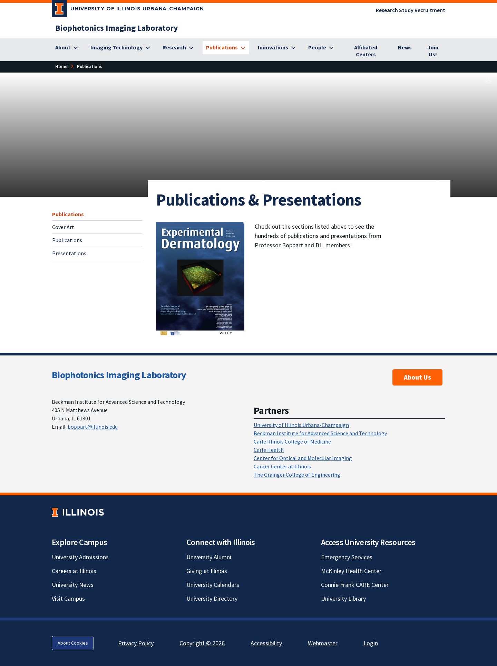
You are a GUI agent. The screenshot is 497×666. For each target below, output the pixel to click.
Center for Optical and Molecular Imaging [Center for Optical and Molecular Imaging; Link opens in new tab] (303, 458)
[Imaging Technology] (120, 47)
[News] (404, 47)
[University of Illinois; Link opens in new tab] (78, 512)
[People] (321, 47)
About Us (417, 377)
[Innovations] (276, 47)
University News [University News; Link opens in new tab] (73, 585)
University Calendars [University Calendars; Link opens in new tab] (212, 585)
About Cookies (73, 643)
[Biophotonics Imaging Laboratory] (116, 27)
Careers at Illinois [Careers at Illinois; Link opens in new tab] (74, 571)
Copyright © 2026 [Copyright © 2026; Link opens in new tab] (202, 643)
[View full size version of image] (488, 80)
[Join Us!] (433, 51)
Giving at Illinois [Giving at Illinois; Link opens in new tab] (206, 571)
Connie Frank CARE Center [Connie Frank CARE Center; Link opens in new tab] (355, 585)
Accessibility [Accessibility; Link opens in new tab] (266, 643)
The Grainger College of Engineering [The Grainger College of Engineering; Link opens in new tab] (297, 474)
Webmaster (323, 643)
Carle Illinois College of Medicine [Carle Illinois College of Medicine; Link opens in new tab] (292, 441)
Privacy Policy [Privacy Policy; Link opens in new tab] (136, 643)
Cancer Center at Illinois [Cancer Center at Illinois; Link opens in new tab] (282, 466)
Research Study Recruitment (410, 10)
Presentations (69, 253)
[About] (66, 47)
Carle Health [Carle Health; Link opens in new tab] (269, 449)
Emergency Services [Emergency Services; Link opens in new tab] (346, 557)
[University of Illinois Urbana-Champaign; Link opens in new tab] (128, 10)
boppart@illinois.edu (93, 426)
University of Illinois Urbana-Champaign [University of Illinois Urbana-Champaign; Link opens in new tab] (301, 424)
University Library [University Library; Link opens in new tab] (343, 598)
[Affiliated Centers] (366, 51)
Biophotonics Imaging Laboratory (119, 375)
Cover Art (63, 226)
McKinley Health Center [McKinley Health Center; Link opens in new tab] (351, 571)
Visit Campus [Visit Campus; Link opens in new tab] (68, 598)
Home (61, 66)
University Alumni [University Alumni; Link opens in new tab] (208, 557)
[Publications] (226, 47)
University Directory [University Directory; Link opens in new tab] (211, 598)
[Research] (178, 47)
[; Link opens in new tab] (200, 279)
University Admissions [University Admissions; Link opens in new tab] (80, 557)
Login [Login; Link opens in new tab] (370, 643)
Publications (68, 214)
